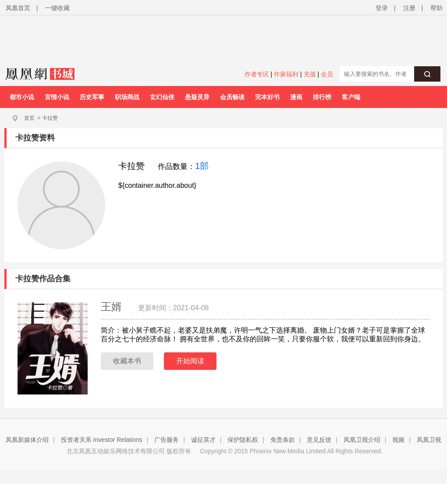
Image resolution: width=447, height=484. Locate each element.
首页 (29, 118)
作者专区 (257, 74)
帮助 (436, 7)
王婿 (113, 306)
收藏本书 (127, 361)
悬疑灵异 (197, 96)
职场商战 (127, 96)
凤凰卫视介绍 (362, 439)
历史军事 (92, 96)
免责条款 (282, 439)
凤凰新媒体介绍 (27, 439)
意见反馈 (319, 439)
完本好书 (267, 96)
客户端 (351, 96)
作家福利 (286, 74)
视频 (398, 439)
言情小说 (57, 96)
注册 (409, 7)
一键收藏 (57, 7)
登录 (382, 7)
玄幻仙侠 (162, 96)
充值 (310, 74)
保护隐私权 (242, 439)
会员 (327, 74)
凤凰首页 (18, 7)
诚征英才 (203, 439)
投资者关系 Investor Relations (101, 439)
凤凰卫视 (429, 439)
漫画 (296, 96)
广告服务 (166, 439)
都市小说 (22, 96)
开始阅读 (190, 361)
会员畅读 (232, 96)
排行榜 (322, 96)
